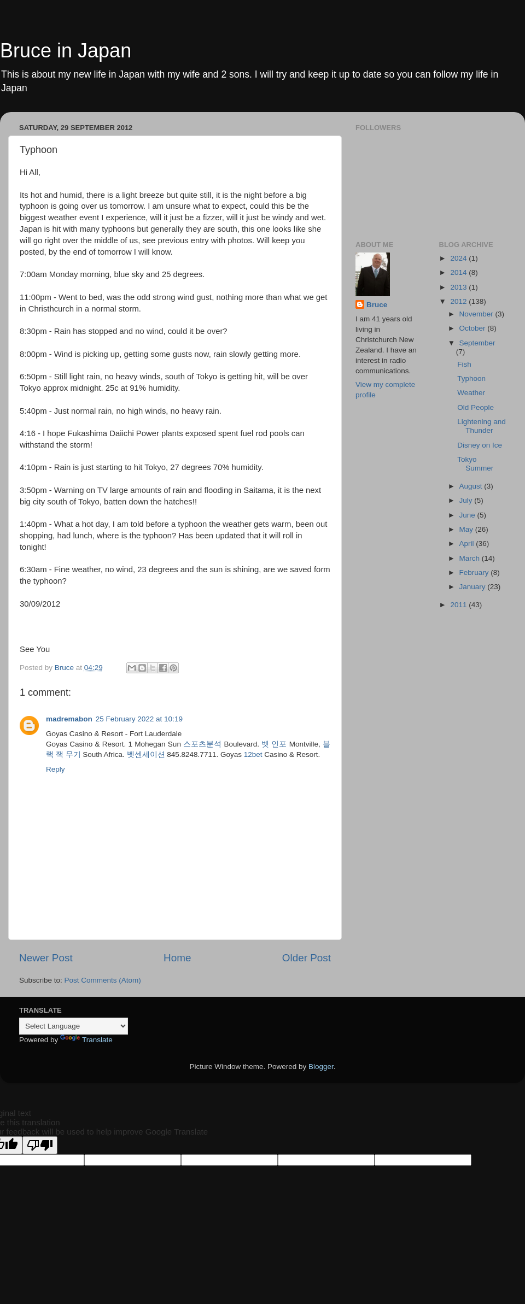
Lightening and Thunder (481, 426)
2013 (459, 287)
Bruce (376, 305)
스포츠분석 (202, 744)
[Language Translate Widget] (73, 1026)
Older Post (306, 958)
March (470, 558)
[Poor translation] (39, 1145)
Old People (475, 407)
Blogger (321, 1066)
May (467, 529)
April (467, 543)
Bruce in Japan (65, 50)
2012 (459, 301)
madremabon (69, 719)
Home (177, 958)
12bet (253, 754)
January (473, 587)
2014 (459, 272)
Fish (464, 364)
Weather (471, 393)
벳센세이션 (146, 754)
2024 (459, 258)
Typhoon (471, 378)
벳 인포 (274, 744)
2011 (459, 605)
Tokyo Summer (475, 463)
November (477, 314)
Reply (55, 769)
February (475, 572)
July (467, 500)
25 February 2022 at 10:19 (139, 719)
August (472, 486)
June (468, 515)
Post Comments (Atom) (103, 980)
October (473, 328)
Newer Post (46, 958)
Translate (86, 1040)
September (477, 343)
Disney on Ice (479, 445)
